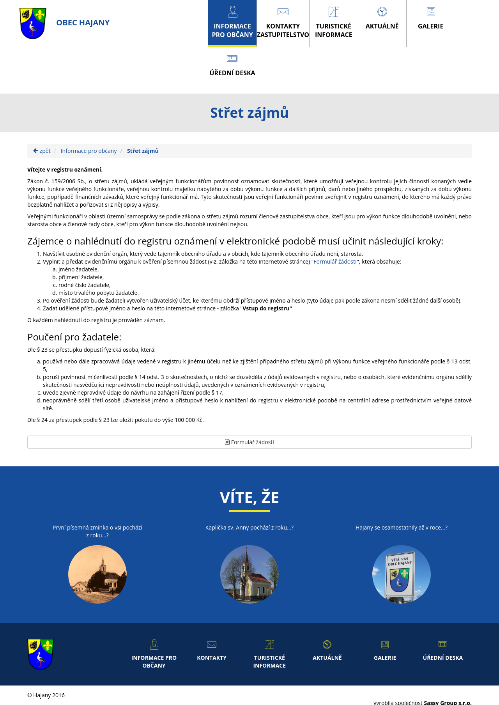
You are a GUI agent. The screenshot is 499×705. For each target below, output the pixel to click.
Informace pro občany (89, 150)
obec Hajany (64, 22)
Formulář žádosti (334, 261)
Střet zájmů (143, 150)
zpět (42, 150)
